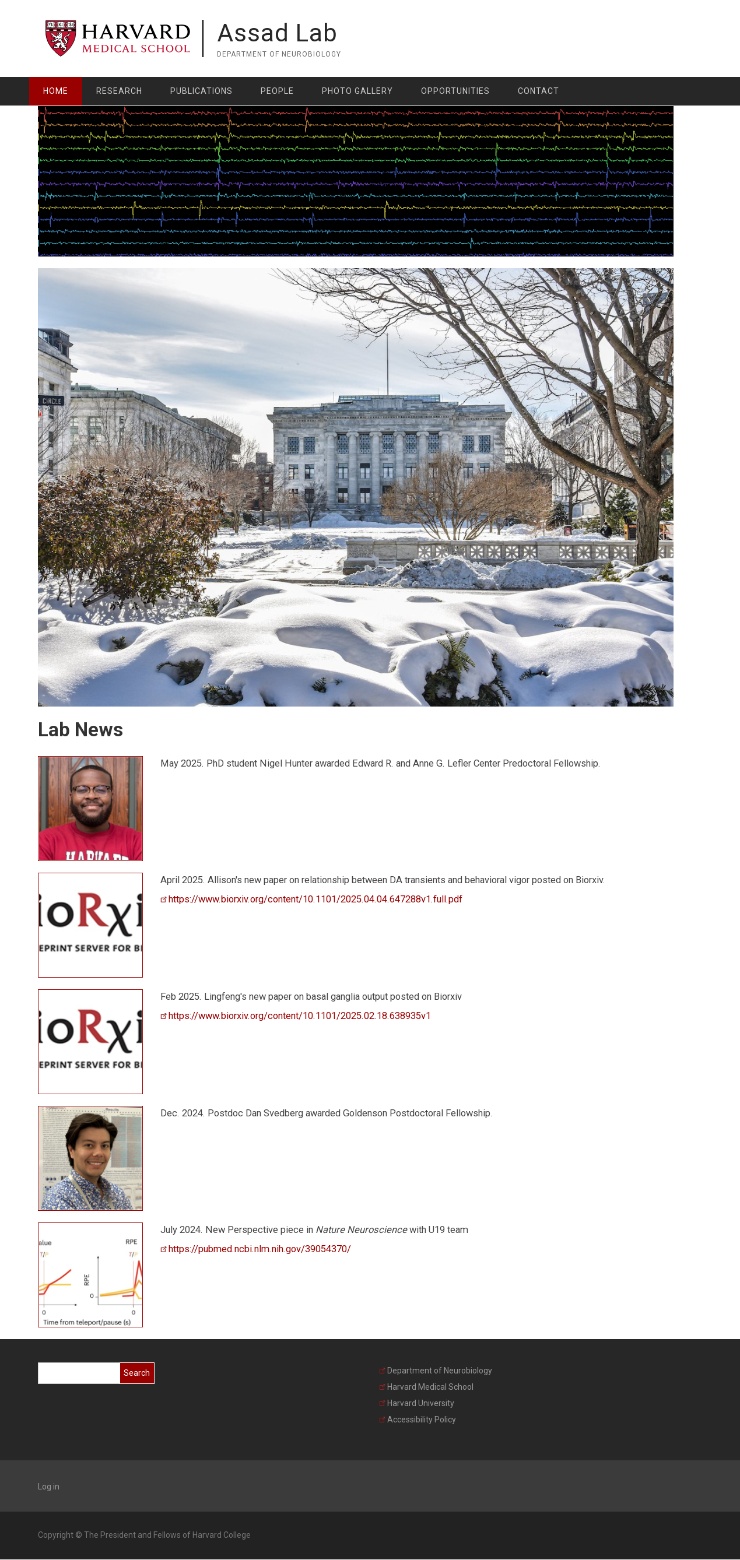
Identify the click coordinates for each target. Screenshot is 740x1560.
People (277, 91)
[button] (90, 807)
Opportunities (455, 91)
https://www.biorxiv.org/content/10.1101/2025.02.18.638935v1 (295, 1015)
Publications (201, 91)
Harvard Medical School (426, 1387)
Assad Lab (277, 33)
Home (55, 91)
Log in (48, 1486)
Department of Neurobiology (435, 1370)
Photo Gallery (357, 91)
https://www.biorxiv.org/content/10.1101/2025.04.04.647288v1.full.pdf (311, 899)
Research (119, 91)
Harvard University (416, 1403)
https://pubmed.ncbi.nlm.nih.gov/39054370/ (255, 1249)
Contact (538, 91)
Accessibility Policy (417, 1419)
